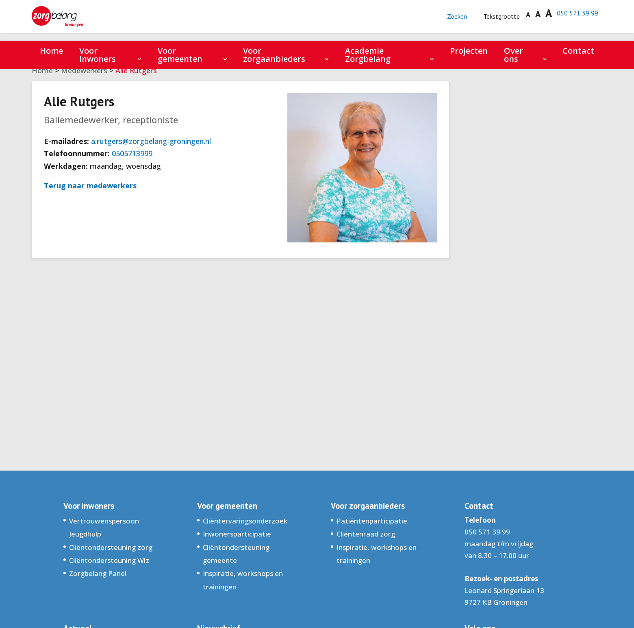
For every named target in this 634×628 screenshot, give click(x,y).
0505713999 (132, 153)
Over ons (513, 54)
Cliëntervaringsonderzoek (245, 521)
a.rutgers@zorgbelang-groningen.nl (151, 141)
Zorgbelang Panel (97, 573)
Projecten (469, 50)
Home (51, 50)
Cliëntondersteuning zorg (110, 547)
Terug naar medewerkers (90, 185)
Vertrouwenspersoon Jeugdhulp (104, 527)
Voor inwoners (97, 54)
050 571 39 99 (574, 17)
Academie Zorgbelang (368, 54)
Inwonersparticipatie (237, 534)
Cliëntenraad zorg (366, 534)
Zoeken (447, 20)
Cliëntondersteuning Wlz (109, 560)
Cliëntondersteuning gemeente (236, 554)
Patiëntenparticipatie (372, 521)
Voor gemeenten (180, 54)
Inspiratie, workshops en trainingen (243, 580)
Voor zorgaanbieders (274, 54)
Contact (578, 50)
